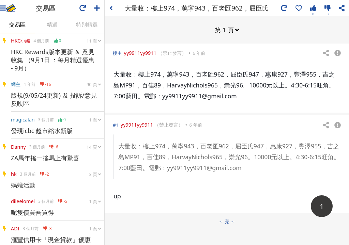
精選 (52, 24)
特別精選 (87, 24)
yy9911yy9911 (140, 53)
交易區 (17, 24)
